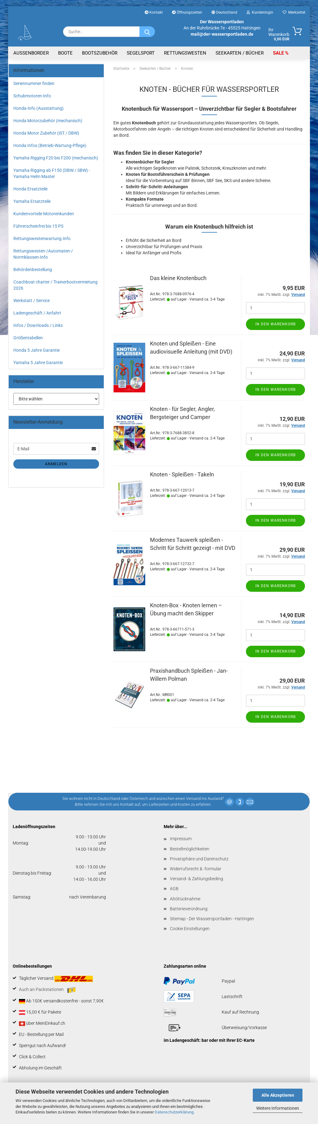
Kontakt (154, 12)
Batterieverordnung (188, 908)
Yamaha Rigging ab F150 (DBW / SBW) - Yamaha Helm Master (51, 173)
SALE (279, 53)
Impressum (181, 838)
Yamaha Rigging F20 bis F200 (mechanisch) (55, 157)
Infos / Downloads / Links (38, 325)
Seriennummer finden (33, 83)
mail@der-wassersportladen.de (222, 34)
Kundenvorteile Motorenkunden (43, 213)
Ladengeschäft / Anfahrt (37, 312)
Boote (65, 53)
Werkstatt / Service (31, 300)
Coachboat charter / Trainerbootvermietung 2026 (55, 285)
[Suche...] (147, 31)
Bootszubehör (99, 53)
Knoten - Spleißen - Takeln (182, 474)
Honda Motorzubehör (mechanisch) (47, 120)
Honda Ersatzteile (30, 188)
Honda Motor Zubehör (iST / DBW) (46, 133)
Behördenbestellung (32, 269)
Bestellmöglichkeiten (189, 848)
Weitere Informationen (277, 1108)
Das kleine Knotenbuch (178, 278)
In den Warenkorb (275, 324)
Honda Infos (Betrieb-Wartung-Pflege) (49, 145)
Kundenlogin (260, 12)
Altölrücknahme (185, 898)
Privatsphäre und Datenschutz (199, 858)
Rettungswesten (185, 53)
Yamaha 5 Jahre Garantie (38, 362)
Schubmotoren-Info (32, 95)
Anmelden (56, 464)
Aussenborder (31, 53)
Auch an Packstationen (47, 990)
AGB (174, 888)
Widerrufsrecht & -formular (195, 868)
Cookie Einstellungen (190, 928)
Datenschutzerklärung (174, 1112)
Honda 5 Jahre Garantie (36, 350)
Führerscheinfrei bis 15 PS (38, 226)
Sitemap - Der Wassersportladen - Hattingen (212, 918)
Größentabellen (28, 337)
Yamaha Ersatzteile (32, 201)
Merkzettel (294, 12)
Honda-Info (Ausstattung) (38, 108)
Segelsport (141, 53)
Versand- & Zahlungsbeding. (197, 878)
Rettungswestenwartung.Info (41, 238)
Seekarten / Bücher (240, 53)
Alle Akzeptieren (277, 1095)
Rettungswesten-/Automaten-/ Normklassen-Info (43, 254)
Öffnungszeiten (187, 12)
